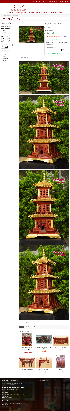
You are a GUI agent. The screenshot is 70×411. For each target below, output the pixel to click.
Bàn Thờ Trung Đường (27, 369)
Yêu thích (45, 1)
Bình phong (60, 369)
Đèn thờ (27, 326)
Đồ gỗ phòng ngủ (5, 36)
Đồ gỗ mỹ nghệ (5, 41)
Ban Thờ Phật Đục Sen (60, 347)
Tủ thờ (3, 30)
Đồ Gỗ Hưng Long (42, 380)
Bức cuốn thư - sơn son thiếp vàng (44, 348)
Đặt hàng (27, 349)
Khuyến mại (4, 60)
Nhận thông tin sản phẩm (53, 40)
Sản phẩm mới (5, 53)
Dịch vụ (46, 13)
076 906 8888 (63, 37)
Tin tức (54, 13)
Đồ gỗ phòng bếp (5, 38)
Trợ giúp (61, 1)
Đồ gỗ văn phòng (5, 40)
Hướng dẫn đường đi (7, 397)
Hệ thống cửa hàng (53, 1)
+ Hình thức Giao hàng (53, 53)
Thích (49, 27)
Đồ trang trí (5, 34)
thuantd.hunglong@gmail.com (12, 389)
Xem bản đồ (5, 396)
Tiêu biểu (4, 54)
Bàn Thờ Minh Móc (43, 369)
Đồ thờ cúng (4, 32)
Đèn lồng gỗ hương (27, 347)
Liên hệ (66, 1)
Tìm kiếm (4, 47)
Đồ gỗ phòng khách (9, 26)
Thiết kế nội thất (34, 13)
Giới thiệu (10, 13)
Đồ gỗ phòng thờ (14, 15)
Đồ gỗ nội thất (21, 13)
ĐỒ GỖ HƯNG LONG (19, 7)
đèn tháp (33, 326)
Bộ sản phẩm (5, 58)
